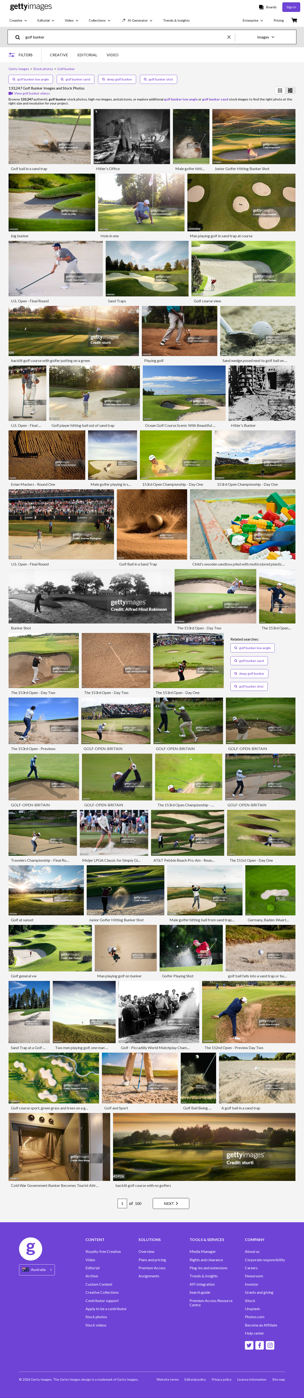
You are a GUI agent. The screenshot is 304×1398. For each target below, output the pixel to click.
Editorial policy (195, 1379)
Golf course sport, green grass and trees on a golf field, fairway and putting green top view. (84, 1108)
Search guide (200, 1292)
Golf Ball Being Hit (198, 1108)
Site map (278, 1379)
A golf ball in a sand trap (240, 1108)
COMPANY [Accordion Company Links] (254, 1239)
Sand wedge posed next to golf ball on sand (257, 360)
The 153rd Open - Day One (178, 692)
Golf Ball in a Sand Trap (138, 564)
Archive (92, 1276)
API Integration (202, 1284)
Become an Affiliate (261, 1325)
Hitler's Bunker (243, 425)
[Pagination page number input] (122, 1203)
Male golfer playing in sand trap (116, 484)
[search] (19, 37)
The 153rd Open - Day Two (199, 628)
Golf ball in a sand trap (29, 168)
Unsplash (252, 1309)
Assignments (148, 1276)
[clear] (231, 37)
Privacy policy (222, 1379)
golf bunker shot (158, 79)
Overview (146, 1251)
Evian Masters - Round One (33, 484)
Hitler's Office (108, 168)
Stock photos (96, 1317)
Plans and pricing (152, 1260)
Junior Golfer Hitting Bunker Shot (242, 168)
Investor (251, 1284)
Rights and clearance (206, 1260)
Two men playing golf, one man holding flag (90, 1047)
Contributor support (102, 1300)
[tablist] (84, 55)
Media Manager (203, 1251)
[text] (125, 37)
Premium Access (152, 1268)
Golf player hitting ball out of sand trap (83, 425)
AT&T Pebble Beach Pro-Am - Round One (187, 860)
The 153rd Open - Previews (33, 748)
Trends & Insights (204, 1276)
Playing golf (154, 360)
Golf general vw (24, 976)
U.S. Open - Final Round (30, 301)
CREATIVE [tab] (59, 54)
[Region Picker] (37, 1269)
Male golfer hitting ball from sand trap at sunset (208, 920)
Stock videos (96, 1325)
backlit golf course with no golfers (143, 1185)
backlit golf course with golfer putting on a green (50, 360)
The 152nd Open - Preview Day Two (233, 1047)
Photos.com (254, 1317)
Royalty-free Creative (103, 1251)
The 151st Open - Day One (251, 860)
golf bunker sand (75, 79)
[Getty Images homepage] (31, 7)
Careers (251, 1268)
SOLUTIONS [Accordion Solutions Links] (149, 1239)
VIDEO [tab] (113, 54)
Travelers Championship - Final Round (41, 860)
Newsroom (254, 1276)
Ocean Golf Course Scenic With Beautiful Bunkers (185, 425)
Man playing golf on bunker (119, 976)
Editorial (93, 1268)
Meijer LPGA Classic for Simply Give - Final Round (122, 860)
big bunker (20, 235)
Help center (254, 1333)
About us (252, 1251)
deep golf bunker (117, 79)
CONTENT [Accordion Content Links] (95, 1239)
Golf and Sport (116, 1108)
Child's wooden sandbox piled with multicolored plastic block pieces (247, 564)
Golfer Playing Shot (178, 976)
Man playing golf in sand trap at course (221, 235)
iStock (250, 1300)
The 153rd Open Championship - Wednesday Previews (201, 805)
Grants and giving (259, 1292)
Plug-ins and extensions (209, 1268)
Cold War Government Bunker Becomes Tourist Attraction (58, 1185)
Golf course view (207, 301)
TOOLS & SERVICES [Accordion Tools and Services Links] (207, 1239)
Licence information (251, 1379)
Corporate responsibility (265, 1260)
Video (90, 1260)
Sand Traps (117, 301)
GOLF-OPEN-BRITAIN (103, 748)
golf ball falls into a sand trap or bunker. (260, 976)
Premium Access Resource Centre (211, 1302)
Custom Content (99, 1284)
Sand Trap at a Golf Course (32, 1047)
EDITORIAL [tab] (87, 54)
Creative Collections (102, 1292)
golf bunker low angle (31, 79)
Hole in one (109, 235)
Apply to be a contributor (106, 1309)
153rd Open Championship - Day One (172, 484)
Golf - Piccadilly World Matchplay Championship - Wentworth (171, 1047)
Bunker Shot (21, 628)
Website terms (168, 1379)
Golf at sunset (22, 920)
